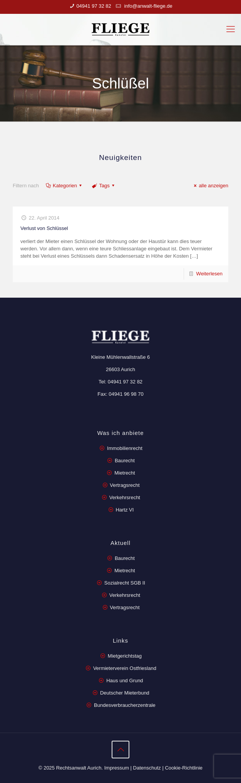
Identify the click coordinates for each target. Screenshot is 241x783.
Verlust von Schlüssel (44, 228)
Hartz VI (124, 510)
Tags (104, 185)
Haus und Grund (124, 680)
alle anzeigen (210, 185)
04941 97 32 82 (93, 6)
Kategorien (64, 185)
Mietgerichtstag (125, 656)
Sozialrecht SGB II (124, 583)
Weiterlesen (209, 274)
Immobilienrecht (123, 448)
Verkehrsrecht (124, 497)
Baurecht (125, 460)
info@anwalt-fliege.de (147, 6)
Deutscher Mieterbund (124, 693)
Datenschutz (147, 768)
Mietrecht (124, 473)
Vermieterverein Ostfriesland (124, 668)
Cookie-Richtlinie (184, 768)
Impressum (116, 768)
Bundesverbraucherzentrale (125, 705)
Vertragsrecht (124, 485)
